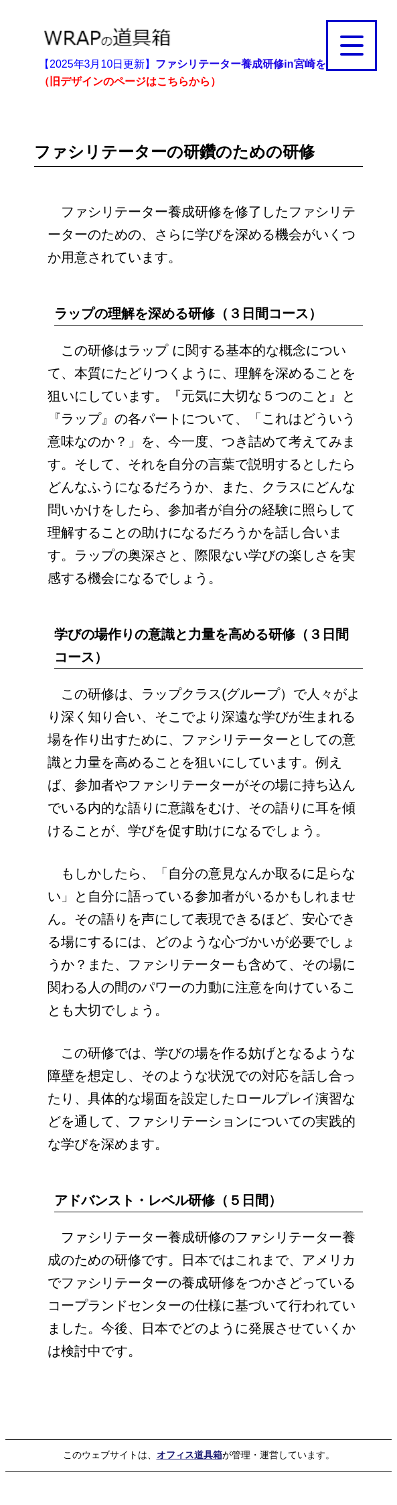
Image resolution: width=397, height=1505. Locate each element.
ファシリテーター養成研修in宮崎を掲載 (251, 64)
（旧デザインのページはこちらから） (130, 81)
